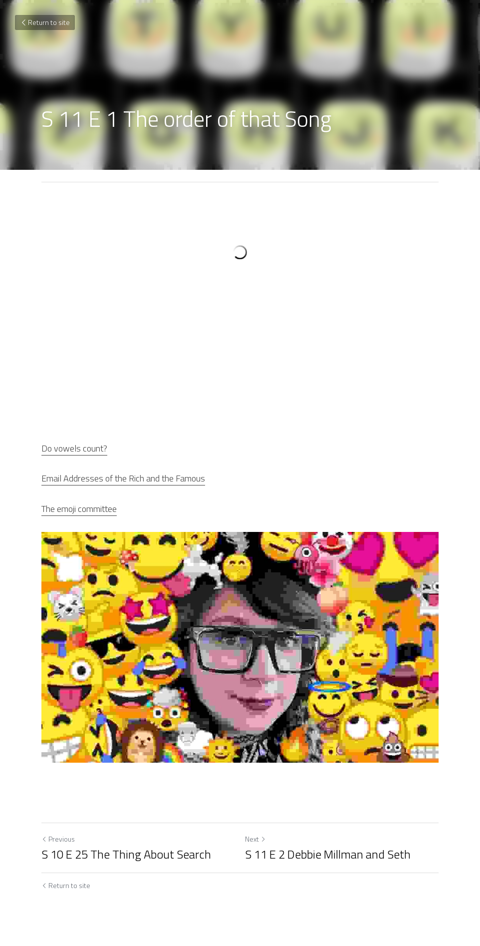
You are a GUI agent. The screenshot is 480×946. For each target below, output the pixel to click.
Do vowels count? (74, 448)
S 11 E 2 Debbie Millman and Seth (328, 854)
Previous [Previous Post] (58, 839)
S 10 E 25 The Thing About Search (126, 854)
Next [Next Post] (255, 839)
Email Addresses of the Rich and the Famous (123, 478)
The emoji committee (79, 508)
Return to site (45, 22)
